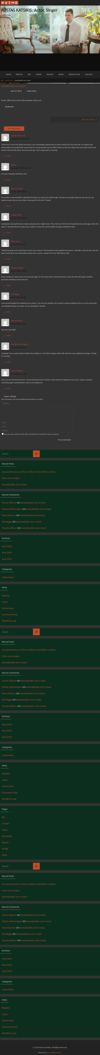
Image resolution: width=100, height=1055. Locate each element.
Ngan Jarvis (15, 241)
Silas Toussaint (17, 188)
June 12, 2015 (16, 91)
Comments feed (11, 614)
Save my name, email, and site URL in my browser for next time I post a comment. (31, 434)
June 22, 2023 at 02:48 (18, 271)
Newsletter (8, 836)
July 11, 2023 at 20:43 (18, 297)
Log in (5, 601)
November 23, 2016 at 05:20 (20, 168)
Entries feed (9, 608)
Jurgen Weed (16, 215)
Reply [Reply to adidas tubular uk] (7, 156)
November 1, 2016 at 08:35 (20, 139)
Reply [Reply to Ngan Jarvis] (7, 259)
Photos (6, 842)
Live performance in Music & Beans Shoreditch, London (34, 471)
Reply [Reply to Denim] (7, 179)
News (5, 829)
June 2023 (8, 546)
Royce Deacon (17, 320)
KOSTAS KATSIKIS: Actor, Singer (29, 10)
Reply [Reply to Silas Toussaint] (7, 206)
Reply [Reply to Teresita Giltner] (7, 285)
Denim (14, 165)
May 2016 (7, 552)
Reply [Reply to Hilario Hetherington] (7, 362)
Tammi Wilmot (17, 371)
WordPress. (58, 1053)
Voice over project (89, 119)
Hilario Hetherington (19, 344)
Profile (6, 848)
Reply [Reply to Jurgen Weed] (7, 232)
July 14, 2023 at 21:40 (18, 374)
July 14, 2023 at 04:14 (18, 347)
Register (6, 595)
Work (5, 855)
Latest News (8, 80)
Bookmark (9, 106)
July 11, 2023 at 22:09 (18, 324)
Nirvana (49, 1053)
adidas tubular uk (18, 135)
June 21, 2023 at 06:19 (18, 218)
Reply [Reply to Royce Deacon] (7, 335)
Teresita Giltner (17, 268)
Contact (6, 823)
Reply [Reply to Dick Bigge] (7, 312)
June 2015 (8, 559)
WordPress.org (10, 620)
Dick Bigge (15, 294)
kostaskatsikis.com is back (17, 484)
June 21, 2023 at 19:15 (18, 245)
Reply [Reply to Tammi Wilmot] (7, 388)
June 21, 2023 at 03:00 (18, 192)
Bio (4, 817)
